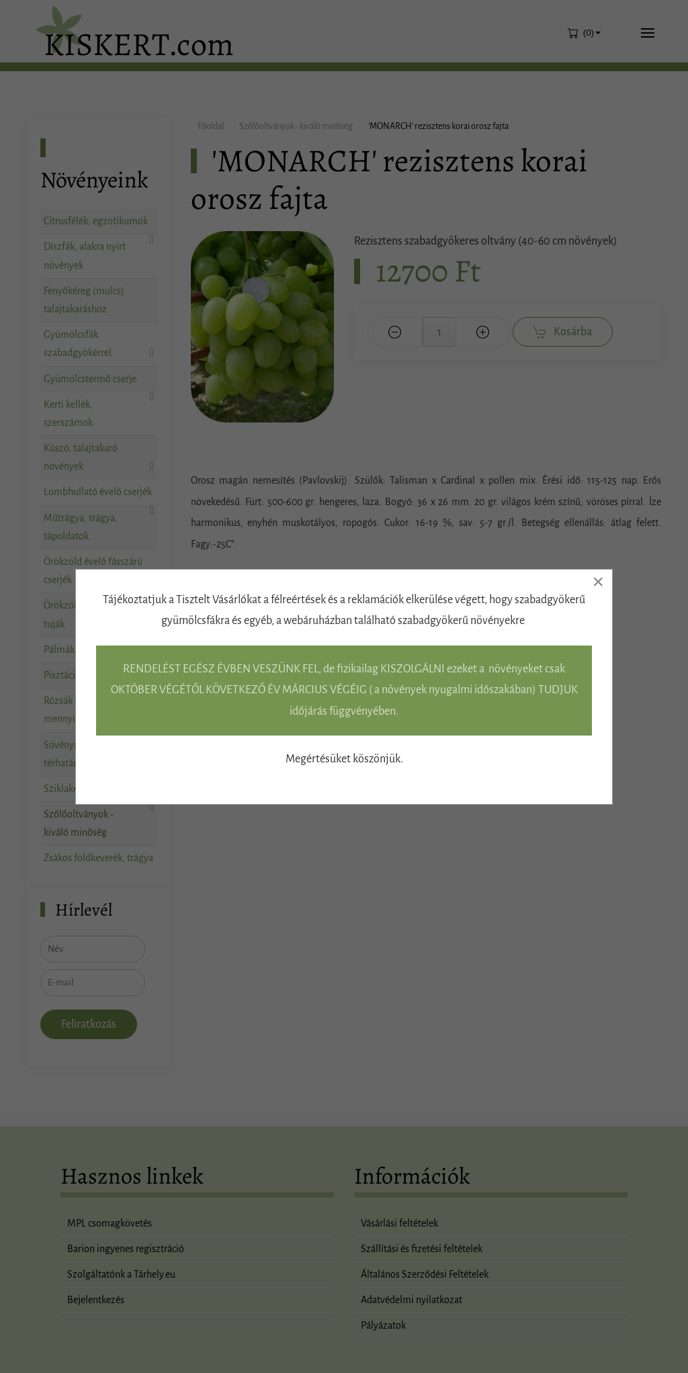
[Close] (598, 582)
